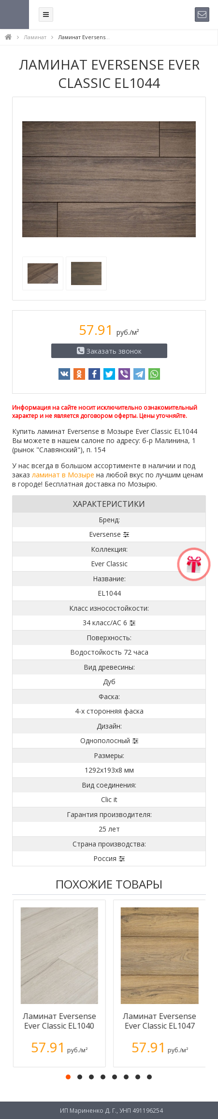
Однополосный (105, 740)
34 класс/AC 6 (105, 622)
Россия (104, 858)
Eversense (105, 534)
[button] (68, 1077)
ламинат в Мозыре (63, 474)
